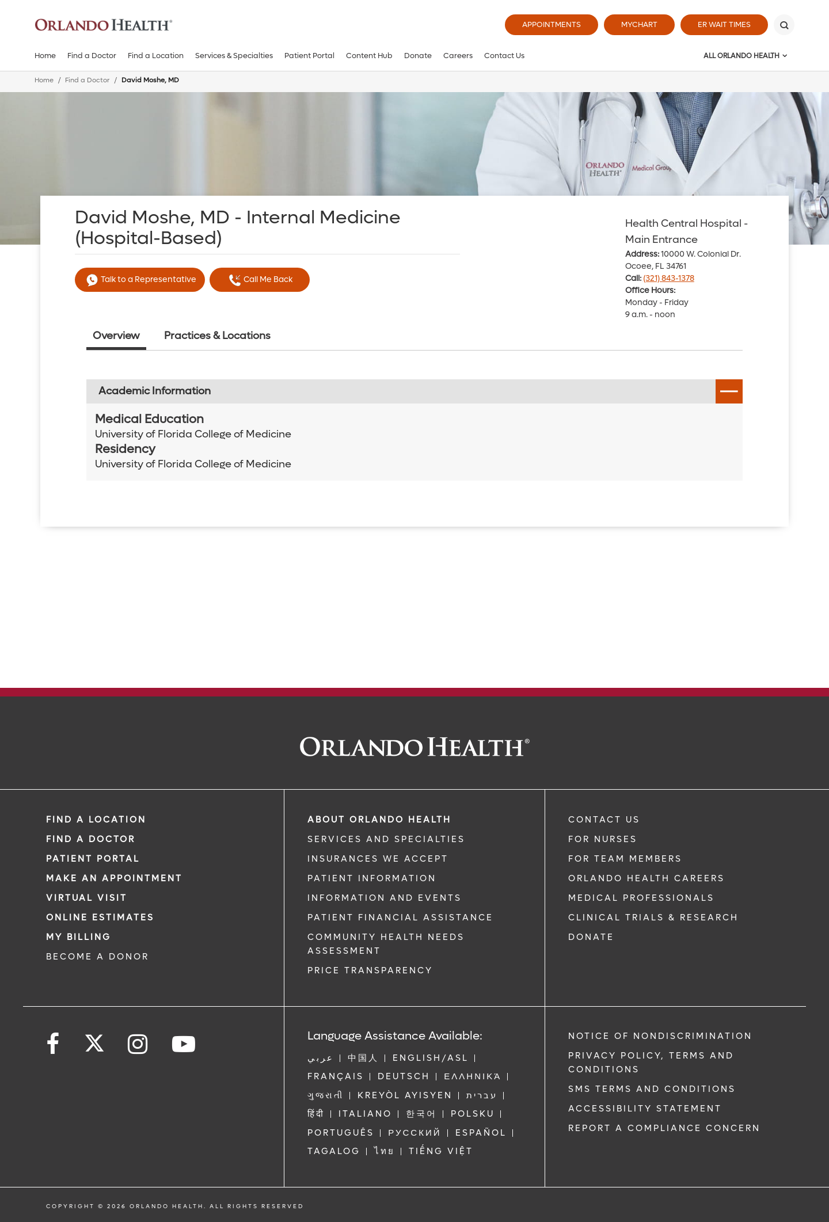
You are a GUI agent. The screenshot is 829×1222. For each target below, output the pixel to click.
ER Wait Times (724, 24)
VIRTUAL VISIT (86, 898)
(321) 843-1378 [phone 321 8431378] (668, 278)
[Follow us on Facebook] (53, 1044)
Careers (458, 55)
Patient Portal (309, 55)
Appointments (551, 24)
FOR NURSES (602, 839)
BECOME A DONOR (97, 956)
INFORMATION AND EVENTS (384, 898)
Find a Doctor (91, 55)
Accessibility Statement (645, 1108)
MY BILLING (78, 937)
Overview (116, 335)
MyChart (639, 24)
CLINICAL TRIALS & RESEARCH (653, 917)
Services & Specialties (234, 55)
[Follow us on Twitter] (94, 1039)
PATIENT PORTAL (93, 859)
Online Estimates (100, 917)
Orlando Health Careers (646, 878)
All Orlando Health (741, 55)
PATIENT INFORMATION (371, 878)
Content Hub (369, 55)
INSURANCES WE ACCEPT (377, 859)
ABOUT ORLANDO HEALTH (379, 819)
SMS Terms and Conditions (652, 1089)
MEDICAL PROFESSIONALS (641, 898)
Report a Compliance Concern (664, 1128)
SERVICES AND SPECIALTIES (386, 839)
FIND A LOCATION (96, 819)
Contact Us (504, 55)
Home (45, 55)
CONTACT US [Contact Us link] (604, 819)
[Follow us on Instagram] (138, 1044)
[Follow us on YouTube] (184, 1044)
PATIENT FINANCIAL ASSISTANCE (400, 917)
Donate (418, 55)
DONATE (591, 937)
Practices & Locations (217, 335)
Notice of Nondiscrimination (660, 1036)
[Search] (784, 24)
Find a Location (156, 55)
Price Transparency (370, 970)
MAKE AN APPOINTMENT (114, 878)
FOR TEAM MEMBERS (625, 859)
